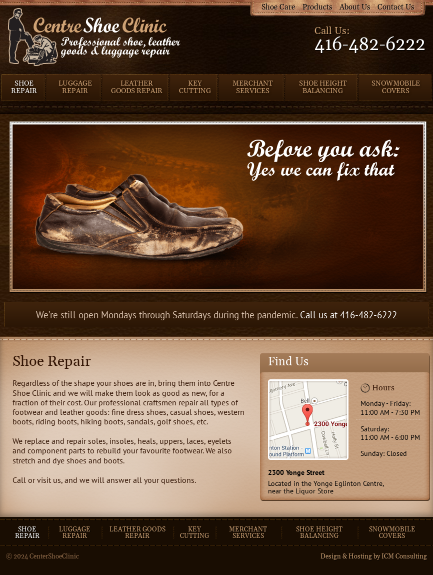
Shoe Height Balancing (323, 87)
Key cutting (194, 532)
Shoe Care (278, 7)
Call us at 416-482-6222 (348, 314)
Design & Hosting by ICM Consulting (373, 556)
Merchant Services (252, 87)
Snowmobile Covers (396, 87)
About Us (355, 7)
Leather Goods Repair (136, 87)
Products (317, 7)
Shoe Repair (24, 87)
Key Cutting (195, 87)
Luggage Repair (75, 87)
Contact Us (396, 7)
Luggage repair (74, 532)
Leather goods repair (138, 532)
